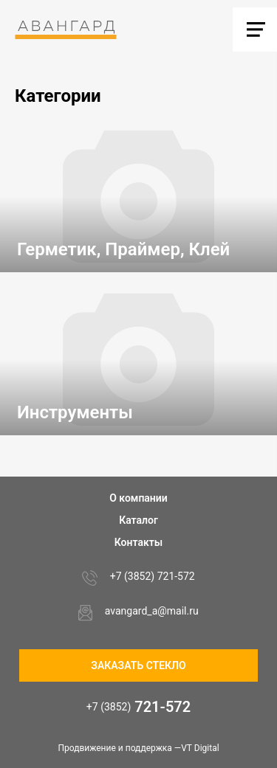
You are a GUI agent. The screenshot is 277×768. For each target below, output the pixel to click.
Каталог (138, 520)
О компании (138, 498)
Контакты (138, 542)
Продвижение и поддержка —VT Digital (138, 748)
